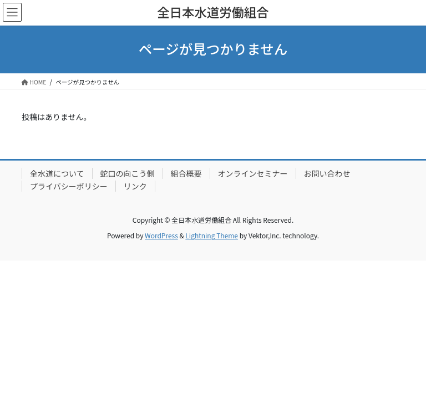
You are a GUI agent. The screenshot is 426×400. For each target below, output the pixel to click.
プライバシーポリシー (69, 186)
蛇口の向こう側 (127, 173)
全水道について (57, 173)
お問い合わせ (327, 173)
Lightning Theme (211, 235)
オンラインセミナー (253, 173)
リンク (135, 186)
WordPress (161, 235)
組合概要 (186, 173)
